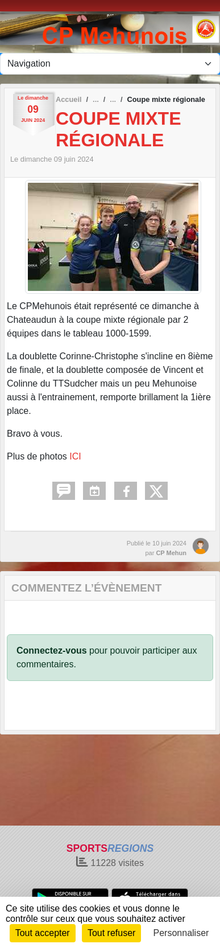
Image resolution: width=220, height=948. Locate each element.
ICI (75, 456)
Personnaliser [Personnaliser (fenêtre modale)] (181, 933)
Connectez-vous (51, 650)
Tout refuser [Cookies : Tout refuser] (111, 933)
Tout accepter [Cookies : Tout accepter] (42, 933)
